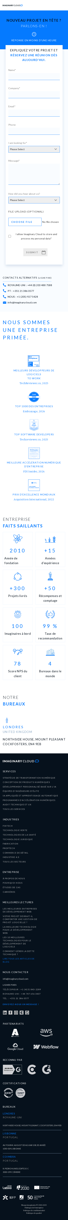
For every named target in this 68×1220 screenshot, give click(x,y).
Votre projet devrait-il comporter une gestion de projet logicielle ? (20, 919)
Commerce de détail (16, 853)
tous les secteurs (14, 862)
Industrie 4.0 (11, 857)
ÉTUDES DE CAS (11, 887)
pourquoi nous (12, 883)
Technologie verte (15, 830)
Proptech (9, 848)
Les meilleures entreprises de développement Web (20, 910)
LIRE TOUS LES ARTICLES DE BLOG (18, 960)
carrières (9, 892)
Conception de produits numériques (26, 782)
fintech (8, 826)
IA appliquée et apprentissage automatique (30, 795)
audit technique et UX (17, 804)
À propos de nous (14, 878)
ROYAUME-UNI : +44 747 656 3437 (22, 994)
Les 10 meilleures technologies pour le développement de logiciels (17, 942)
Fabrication (10, 844)
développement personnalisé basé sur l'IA (29, 787)
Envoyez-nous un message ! (21, 1004)
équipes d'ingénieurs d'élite (21, 791)
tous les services (14, 809)
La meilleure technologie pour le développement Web (20, 930)
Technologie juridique (18, 839)
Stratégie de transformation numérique (29, 778)
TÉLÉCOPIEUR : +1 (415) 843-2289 (22, 989)
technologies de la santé (19, 835)
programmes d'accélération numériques (29, 800)
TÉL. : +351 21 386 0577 (16, 998)
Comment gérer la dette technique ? (18, 952)
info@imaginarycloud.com (15, 978)
